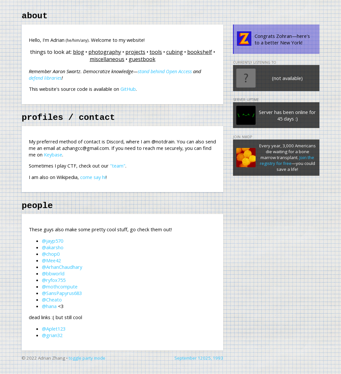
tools (156, 53)
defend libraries (45, 79)
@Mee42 (51, 266)
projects (135, 53)
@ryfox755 (53, 286)
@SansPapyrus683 (62, 299)
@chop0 (51, 259)
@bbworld (53, 279)
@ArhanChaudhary (62, 272)
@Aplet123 (53, 334)
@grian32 (52, 341)
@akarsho (52, 253)
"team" (117, 169)
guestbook (142, 61)
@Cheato (52, 305)
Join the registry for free (287, 162)
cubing (174, 53)
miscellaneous (107, 61)
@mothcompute (60, 292)
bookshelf (199, 53)
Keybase (53, 158)
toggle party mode (87, 364)
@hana (49, 312)
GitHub (128, 91)
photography (104, 53)
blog (78, 53)
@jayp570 (52, 246)
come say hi (93, 181)
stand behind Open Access (165, 73)
